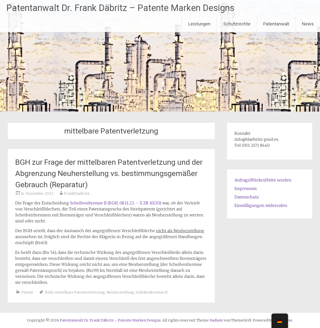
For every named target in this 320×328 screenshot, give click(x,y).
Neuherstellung (120, 292)
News (308, 23)
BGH (49, 292)
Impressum (245, 188)
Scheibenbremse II (152, 292)
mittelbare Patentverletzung (79, 292)
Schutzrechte (236, 23)
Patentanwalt (276, 23)
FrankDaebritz (77, 193)
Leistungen (199, 23)
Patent (27, 292)
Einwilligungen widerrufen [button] (260, 205)
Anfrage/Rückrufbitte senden (263, 179)
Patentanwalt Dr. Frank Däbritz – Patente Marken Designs (120, 8)
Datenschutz (246, 196)
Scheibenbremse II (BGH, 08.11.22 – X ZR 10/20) (115, 202)
